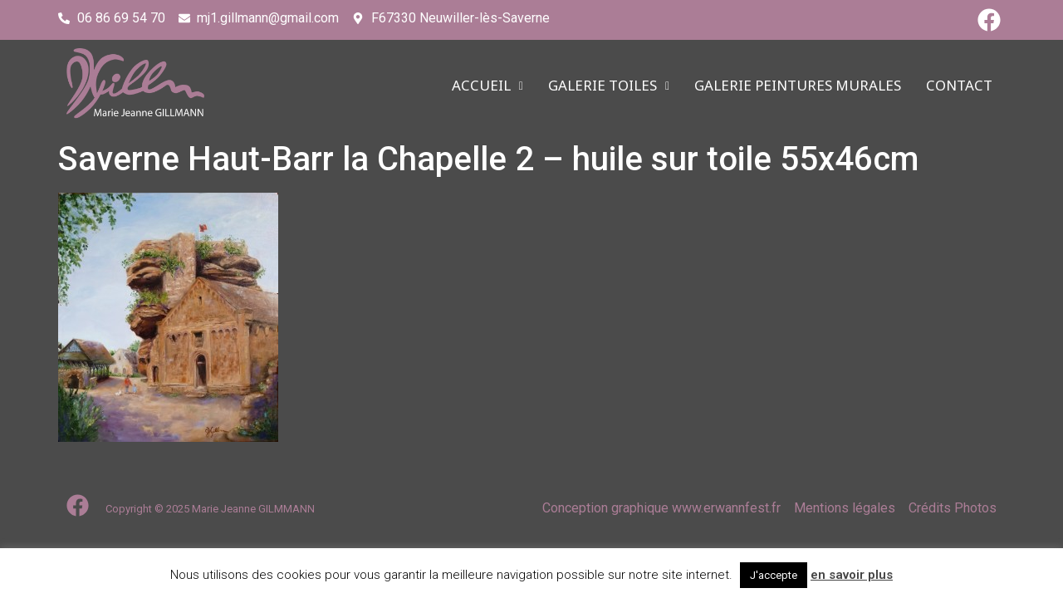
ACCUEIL (487, 86)
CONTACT (959, 86)
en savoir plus (852, 574)
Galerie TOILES (608, 86)
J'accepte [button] (773, 575)
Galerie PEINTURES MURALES (797, 86)
